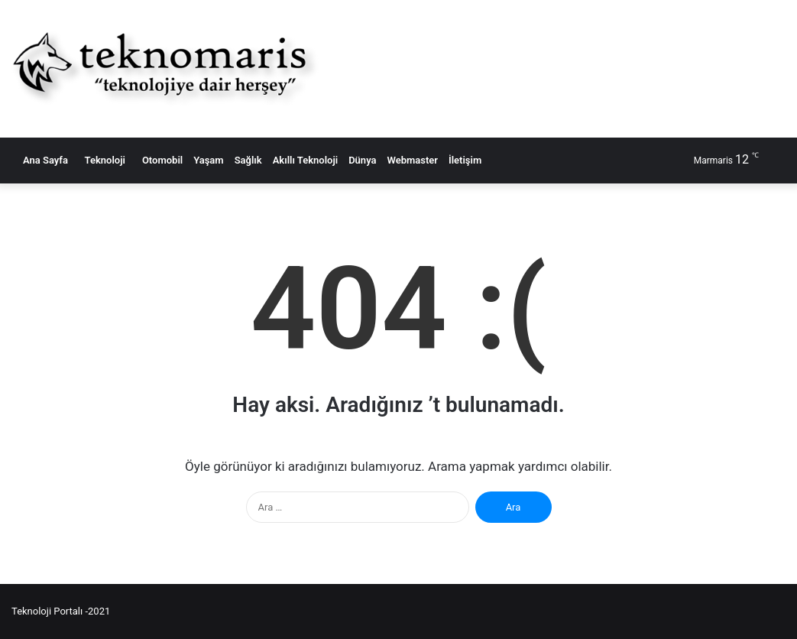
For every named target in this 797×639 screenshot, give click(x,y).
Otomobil (159, 160)
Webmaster (412, 160)
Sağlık (248, 160)
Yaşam (208, 160)
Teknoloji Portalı (47, 611)
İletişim (465, 160)
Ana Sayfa (42, 160)
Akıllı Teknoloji (305, 160)
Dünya (362, 160)
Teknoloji (102, 160)
